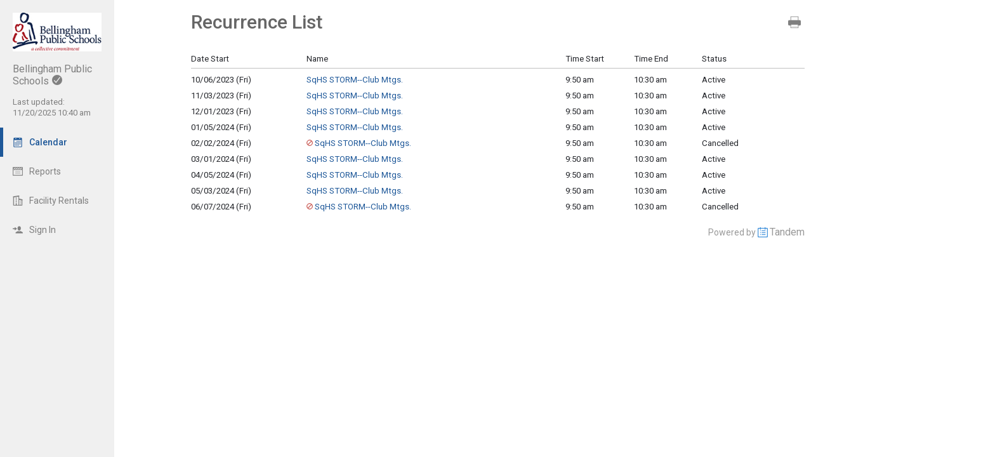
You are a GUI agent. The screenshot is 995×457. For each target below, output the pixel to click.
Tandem (787, 232)
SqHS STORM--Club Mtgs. (354, 79)
